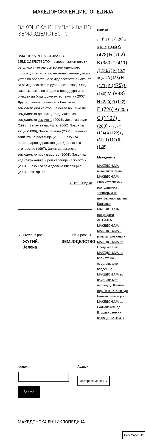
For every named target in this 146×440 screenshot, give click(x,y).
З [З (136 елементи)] (113, 77)
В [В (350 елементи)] (104, 62)
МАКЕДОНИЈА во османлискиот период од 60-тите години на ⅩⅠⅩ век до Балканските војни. (112, 285)
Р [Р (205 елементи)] (121, 109)
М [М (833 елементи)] (116, 93)
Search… (24, 367)
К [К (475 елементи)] (115, 85)
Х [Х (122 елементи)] (113, 133)
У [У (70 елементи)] (113, 126)
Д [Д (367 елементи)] (104, 70)
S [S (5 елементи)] (99, 40)
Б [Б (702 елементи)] (117, 55)
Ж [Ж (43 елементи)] (102, 78)
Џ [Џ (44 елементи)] (112, 47)
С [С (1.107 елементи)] (107, 118)
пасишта (50, 125)
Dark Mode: (133, 435)
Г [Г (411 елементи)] (120, 62)
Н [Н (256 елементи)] (104, 101)
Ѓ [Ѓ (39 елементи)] (106, 39)
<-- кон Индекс (80, 183)
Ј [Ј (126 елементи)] (117, 39)
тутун (22, 131)
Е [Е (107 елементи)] (119, 70)
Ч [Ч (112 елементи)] (111, 139)
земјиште (45, 120)
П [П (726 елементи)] (105, 109)
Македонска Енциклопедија (73, 12)
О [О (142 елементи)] (118, 101)
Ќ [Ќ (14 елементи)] (103, 47)
